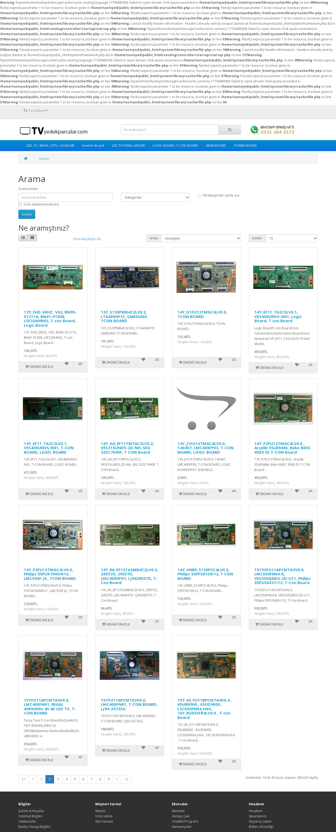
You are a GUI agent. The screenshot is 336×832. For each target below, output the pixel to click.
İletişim (100, 811)
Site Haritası (104, 821)
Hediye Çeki (181, 816)
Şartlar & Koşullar (31, 811)
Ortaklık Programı (185, 821)
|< (23, 779)
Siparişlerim (257, 816)
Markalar (178, 811)
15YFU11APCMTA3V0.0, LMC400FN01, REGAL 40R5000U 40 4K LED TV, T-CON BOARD (50, 706)
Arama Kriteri (28, 189)
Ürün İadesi (103, 816)
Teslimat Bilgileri (30, 816)
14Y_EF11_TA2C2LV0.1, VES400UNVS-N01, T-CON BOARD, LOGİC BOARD (49, 448)
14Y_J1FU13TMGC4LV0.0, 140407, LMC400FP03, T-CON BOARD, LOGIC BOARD (205, 448)
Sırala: (153, 238)
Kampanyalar (182, 826)
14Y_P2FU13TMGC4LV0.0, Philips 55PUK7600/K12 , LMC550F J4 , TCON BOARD (50, 574)
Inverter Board (93, 145)
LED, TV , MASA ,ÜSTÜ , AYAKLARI (50, 145)
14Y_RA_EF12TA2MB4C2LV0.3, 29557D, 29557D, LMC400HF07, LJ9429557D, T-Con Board (129, 576)
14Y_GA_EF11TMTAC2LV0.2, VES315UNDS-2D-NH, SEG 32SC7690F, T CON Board (127, 448)
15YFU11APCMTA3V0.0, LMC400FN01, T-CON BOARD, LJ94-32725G (129, 704)
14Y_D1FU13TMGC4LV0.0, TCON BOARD (202, 314)
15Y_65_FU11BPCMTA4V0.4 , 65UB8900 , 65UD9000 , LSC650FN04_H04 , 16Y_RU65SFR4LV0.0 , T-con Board (204, 708)
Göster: (257, 238)
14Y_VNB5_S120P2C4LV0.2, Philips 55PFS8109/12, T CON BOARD (205, 574)
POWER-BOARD (245, 145)
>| (126, 779)
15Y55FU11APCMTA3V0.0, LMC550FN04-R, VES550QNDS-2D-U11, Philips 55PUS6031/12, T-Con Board (282, 576)
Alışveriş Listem (260, 821)
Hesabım (255, 811)
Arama (44, 158)
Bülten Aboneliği (261, 826)
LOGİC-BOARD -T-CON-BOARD (175, 145)
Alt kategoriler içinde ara (218, 195)
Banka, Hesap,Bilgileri (34, 826)
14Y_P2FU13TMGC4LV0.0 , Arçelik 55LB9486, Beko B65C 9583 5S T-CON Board (282, 448)
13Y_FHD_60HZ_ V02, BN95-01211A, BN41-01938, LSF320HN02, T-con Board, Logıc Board (50, 318)
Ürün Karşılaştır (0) (86, 239)
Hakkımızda (27, 821)
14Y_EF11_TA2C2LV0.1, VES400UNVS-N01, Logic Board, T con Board (278, 316)
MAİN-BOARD (216, 145)
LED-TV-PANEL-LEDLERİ (128, 145)
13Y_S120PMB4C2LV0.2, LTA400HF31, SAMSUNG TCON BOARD (124, 316)
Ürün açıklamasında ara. (39, 204)
